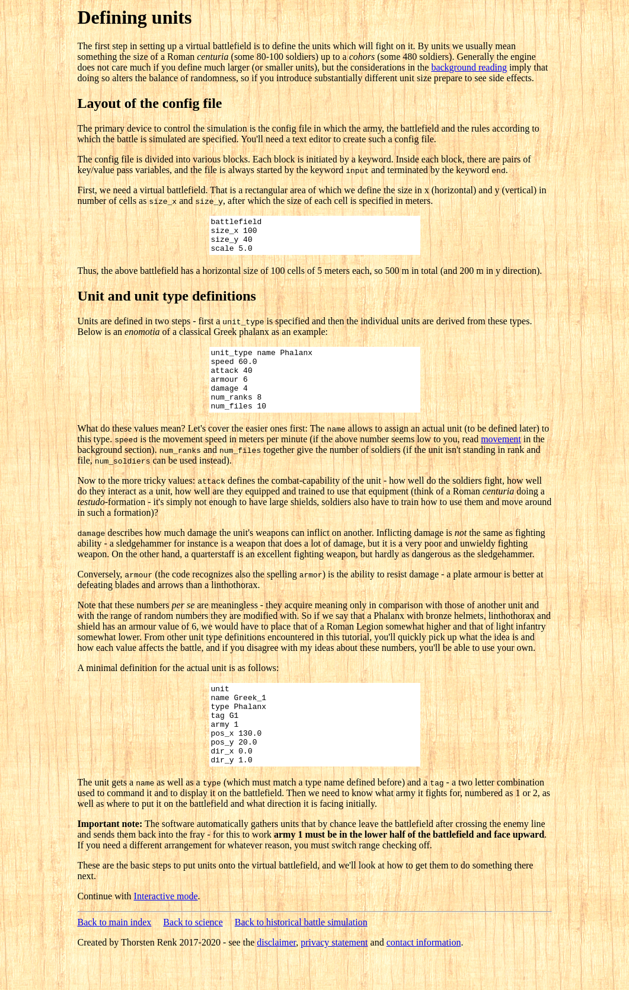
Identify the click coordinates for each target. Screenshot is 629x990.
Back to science (192, 958)
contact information (424, 978)
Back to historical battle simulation (301, 958)
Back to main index (115, 958)
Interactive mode (166, 932)
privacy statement (334, 978)
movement (501, 459)
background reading (469, 67)
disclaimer (276, 978)
